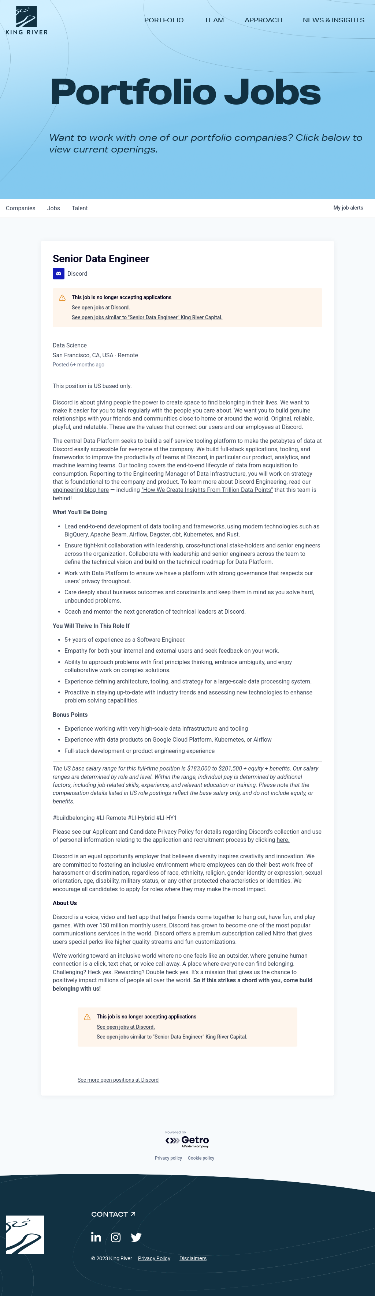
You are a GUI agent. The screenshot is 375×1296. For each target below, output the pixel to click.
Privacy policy (168, 1158)
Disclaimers (193, 1258)
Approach (263, 20)
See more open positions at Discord (118, 1080)
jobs (53, 208)
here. (283, 839)
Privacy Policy (154, 1258)
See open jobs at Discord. (101, 307)
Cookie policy (201, 1158)
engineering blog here (81, 489)
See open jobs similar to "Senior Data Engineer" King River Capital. (147, 317)
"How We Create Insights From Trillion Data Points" (207, 489)
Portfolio (164, 20)
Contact (109, 1214)
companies (21, 208)
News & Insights (334, 20)
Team (214, 20)
